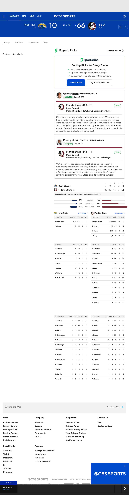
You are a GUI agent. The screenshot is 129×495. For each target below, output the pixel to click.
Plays (46, 42)
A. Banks (58, 340)
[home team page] (92, 26)
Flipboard (8, 472)
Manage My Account (44, 450)
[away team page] (42, 26)
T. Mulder (58, 364)
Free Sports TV (10, 429)
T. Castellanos (97, 221)
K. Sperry (95, 226)
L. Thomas (95, 364)
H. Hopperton (60, 359)
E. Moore (95, 340)
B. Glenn (95, 231)
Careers (38, 426)
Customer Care (105, 426)
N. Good (58, 226)
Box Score (19, 42)
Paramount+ (40, 433)
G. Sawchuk (96, 249)
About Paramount (43, 429)
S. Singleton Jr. (97, 254)
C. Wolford (59, 325)
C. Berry (58, 330)
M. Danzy (95, 258)
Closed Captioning (75, 436)
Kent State (63, 213)
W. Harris (58, 273)
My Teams (39, 457)
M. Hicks (58, 263)
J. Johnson (95, 288)
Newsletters (40, 454)
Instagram (8, 457)
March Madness (10, 436)
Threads (7, 468)
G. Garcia (58, 249)
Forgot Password (43, 461)
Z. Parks (95, 278)
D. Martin (58, 320)
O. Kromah (96, 273)
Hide (9, 483)
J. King (94, 236)
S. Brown (58, 355)
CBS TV (38, 436)
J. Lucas (94, 268)
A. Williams (96, 345)
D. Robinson (96, 355)
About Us (39, 422)
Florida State (100, 213)
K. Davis (95, 283)
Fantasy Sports (10, 426)
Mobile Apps (9, 440)
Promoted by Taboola (115, 407)
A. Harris (58, 258)
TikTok (6, 454)
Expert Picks (33, 42)
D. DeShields (59, 221)
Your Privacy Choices (76, 433)
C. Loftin (95, 374)
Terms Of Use (72, 422)
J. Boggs (95, 335)
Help (100, 422)
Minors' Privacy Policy (76, 429)
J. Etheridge (59, 345)
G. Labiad (95, 359)
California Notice (74, 440)
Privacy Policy (72, 426)
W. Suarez (95, 379)
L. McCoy (95, 330)
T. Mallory (95, 369)
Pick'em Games (10, 422)
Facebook (7, 461)
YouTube (7, 450)
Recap (6, 42)
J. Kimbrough (60, 254)
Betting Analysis (10, 433)
